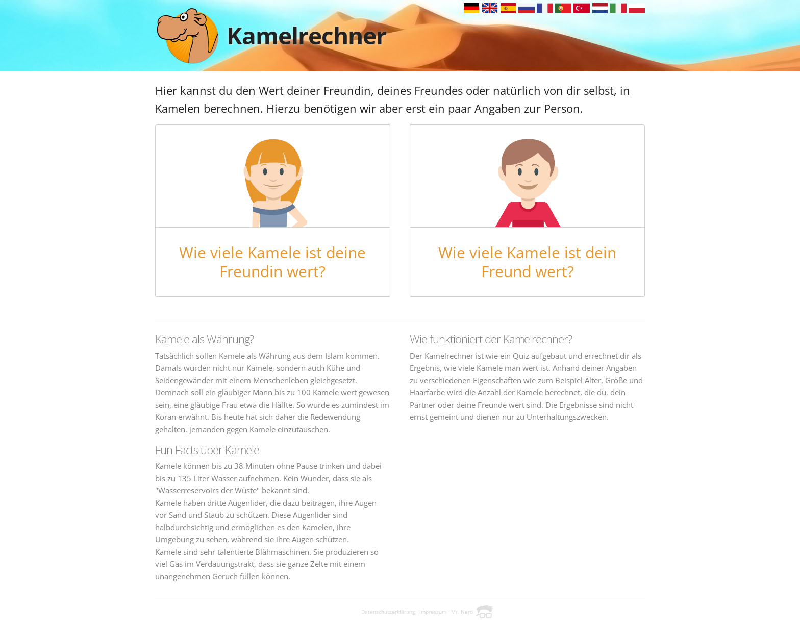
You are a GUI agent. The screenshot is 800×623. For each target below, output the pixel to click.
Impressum (432, 611)
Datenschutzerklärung (388, 611)
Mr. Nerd (462, 611)
